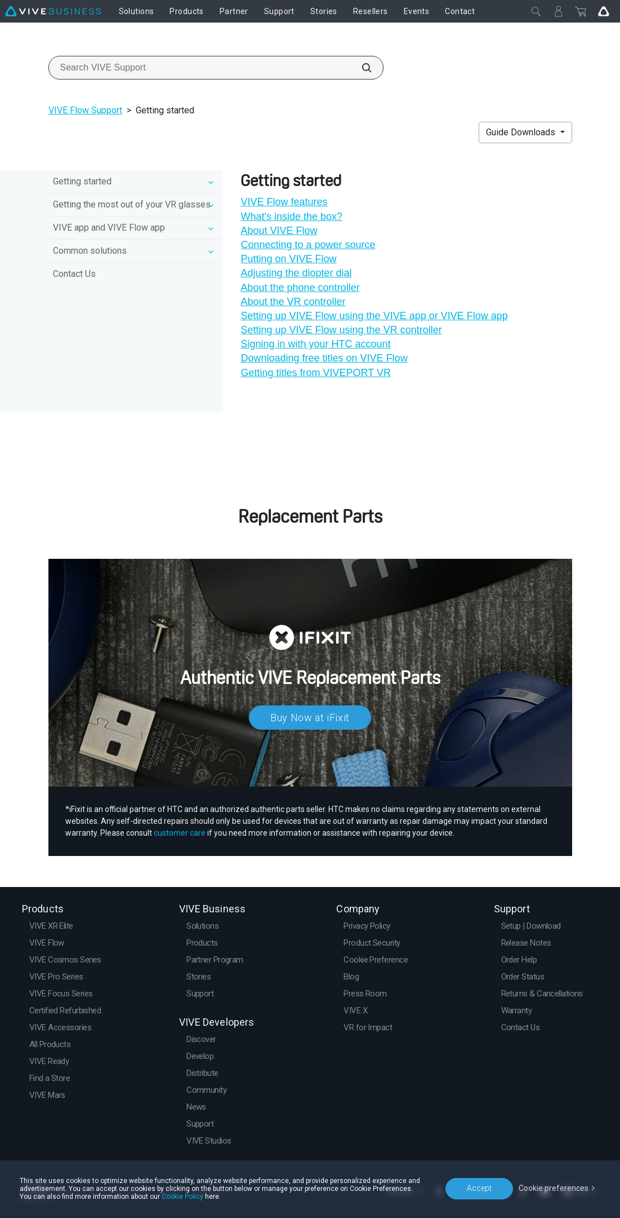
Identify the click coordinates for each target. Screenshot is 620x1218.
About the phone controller (299, 287)
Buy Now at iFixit (310, 717)
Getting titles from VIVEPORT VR (315, 372)
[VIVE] (53, 11)
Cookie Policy (182, 1197)
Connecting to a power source (307, 244)
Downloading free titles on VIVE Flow (323, 358)
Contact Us (74, 273)
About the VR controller (292, 301)
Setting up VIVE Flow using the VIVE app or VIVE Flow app (373, 315)
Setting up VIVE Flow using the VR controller (340, 330)
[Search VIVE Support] (360, 67)
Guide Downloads (521, 132)
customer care (180, 832)
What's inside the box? (291, 216)
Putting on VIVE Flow (288, 258)
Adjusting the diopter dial (295, 273)
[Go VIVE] (603, 11)
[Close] (536, 11)
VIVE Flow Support (85, 110)
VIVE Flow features (283, 202)
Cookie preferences (553, 1188)
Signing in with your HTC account (315, 344)
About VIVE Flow (278, 230)
